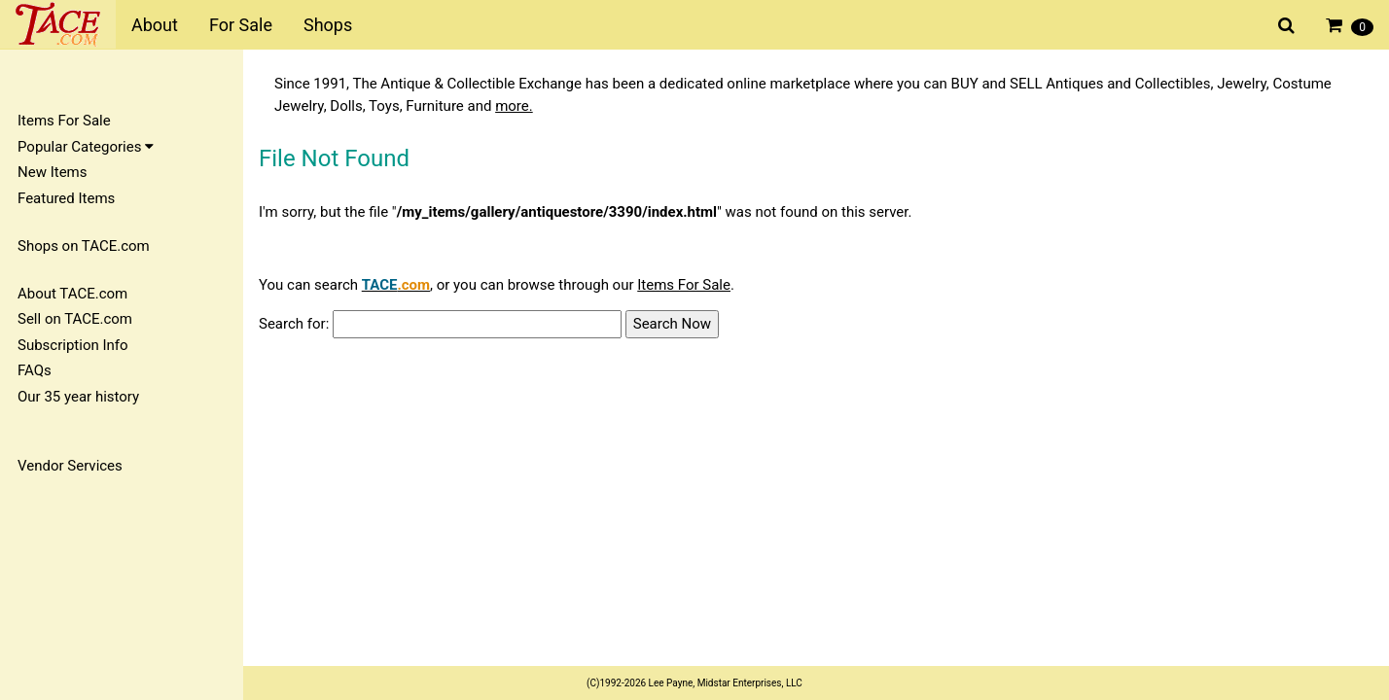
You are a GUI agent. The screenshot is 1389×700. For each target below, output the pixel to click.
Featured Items (66, 198)
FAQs (35, 370)
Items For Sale (64, 120)
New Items (52, 172)
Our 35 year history (78, 396)
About (154, 25)
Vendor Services (70, 465)
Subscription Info (73, 345)
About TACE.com (72, 293)
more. (514, 106)
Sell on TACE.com (75, 319)
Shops (327, 25)
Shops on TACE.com (84, 246)
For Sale (240, 25)
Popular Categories (86, 147)
